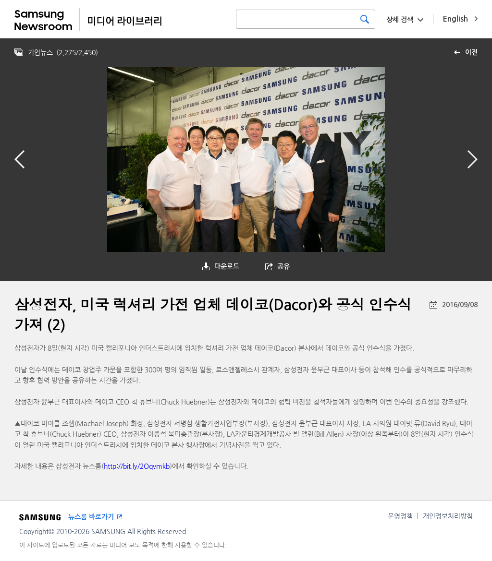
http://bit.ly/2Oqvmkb (137, 466)
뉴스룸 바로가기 (91, 516)
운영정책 (400, 516)
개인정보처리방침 (448, 516)
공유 (283, 266)
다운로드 (226, 266)
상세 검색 (399, 19)
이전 (471, 52)
